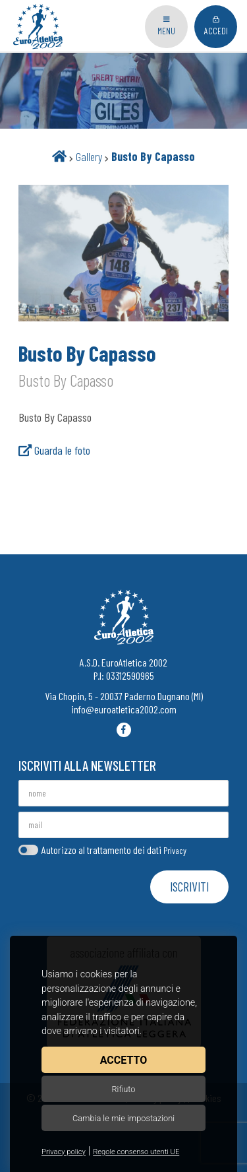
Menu (166, 26)
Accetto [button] (123, 1060)
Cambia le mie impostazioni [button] (123, 1118)
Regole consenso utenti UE (136, 1152)
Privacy (174, 850)
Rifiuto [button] (123, 1089)
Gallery (89, 156)
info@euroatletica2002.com (124, 709)
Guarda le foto (54, 450)
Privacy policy (63, 1152)
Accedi (216, 26)
